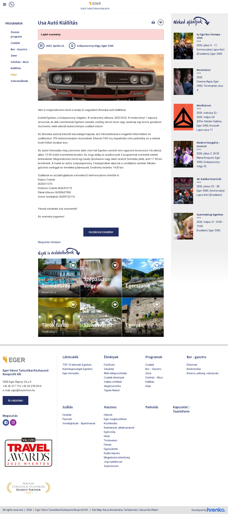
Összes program (16, 34)
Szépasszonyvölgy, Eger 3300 (95, 45)
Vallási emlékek (113, 381)
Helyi (14, 74)
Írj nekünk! (15, 400)
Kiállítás (16, 68)
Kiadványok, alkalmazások (119, 427)
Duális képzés (112, 453)
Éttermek (192, 364)
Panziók (67, 419)
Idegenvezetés (112, 386)
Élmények (111, 357)
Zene (14, 55)
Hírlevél (108, 414)
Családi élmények (114, 377)
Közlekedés (110, 423)
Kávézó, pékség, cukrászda (202, 373)
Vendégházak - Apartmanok (79, 423)
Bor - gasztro (196, 357)
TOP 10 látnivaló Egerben (77, 364)
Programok (153, 357)
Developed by (208, 510)
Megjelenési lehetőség (117, 457)
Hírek (107, 436)
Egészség (109, 432)
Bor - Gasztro (19, 49)
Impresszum (111, 466)
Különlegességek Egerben (77, 369)
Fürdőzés (109, 364)
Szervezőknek (19, 81)
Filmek (107, 444)
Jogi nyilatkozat (113, 461)
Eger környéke (71, 373)
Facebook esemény (101, 232)
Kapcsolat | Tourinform (181, 409)
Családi (15, 43)
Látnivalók (71, 357)
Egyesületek (111, 449)
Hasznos (110, 407)
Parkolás (151, 407)
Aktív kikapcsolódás (115, 373)
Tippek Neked (112, 390)
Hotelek (67, 414)
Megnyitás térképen (49, 242)
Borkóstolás (194, 369)
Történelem (110, 440)
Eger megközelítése (115, 419)
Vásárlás (109, 369)
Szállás (68, 407)
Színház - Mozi (20, 62)
